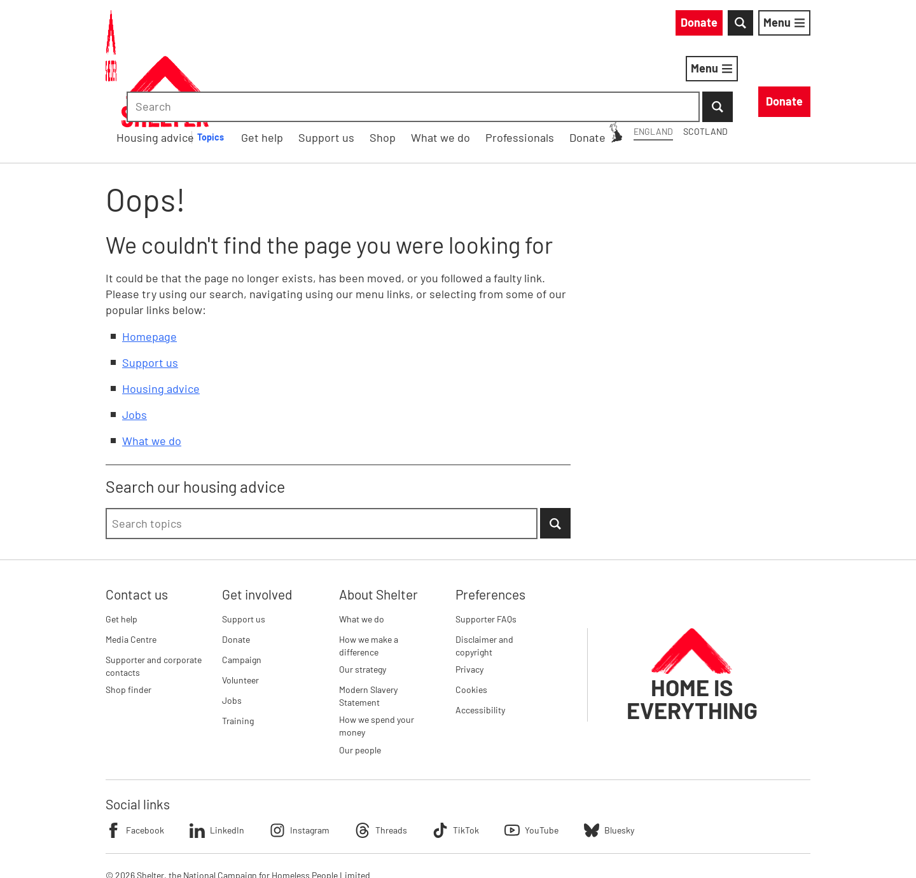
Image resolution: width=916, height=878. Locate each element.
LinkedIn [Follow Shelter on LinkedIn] (217, 764)
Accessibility (480, 643)
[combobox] (702, 25)
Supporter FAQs (486, 552)
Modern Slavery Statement (368, 629)
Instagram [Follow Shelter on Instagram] (300, 764)
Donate (236, 573)
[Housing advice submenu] (399, 71)
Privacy (469, 603)
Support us (150, 296)
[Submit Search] (795, 25)
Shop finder (128, 623)
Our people (360, 683)
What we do (151, 374)
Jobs (134, 348)
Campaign (241, 593)
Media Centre (131, 573)
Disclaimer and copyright (484, 579)
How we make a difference (368, 579)
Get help (121, 552)
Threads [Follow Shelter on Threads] (381, 764)
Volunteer (240, 613)
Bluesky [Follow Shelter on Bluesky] (609, 764)
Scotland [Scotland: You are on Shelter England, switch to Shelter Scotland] (590, 24)
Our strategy (362, 603)
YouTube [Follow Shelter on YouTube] (531, 764)
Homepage (149, 270)
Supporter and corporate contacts (154, 600)
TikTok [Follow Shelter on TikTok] (456, 764)
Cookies (471, 623)
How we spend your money (376, 660)
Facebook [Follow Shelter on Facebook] (135, 764)
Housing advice (336, 71)
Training (238, 654)
